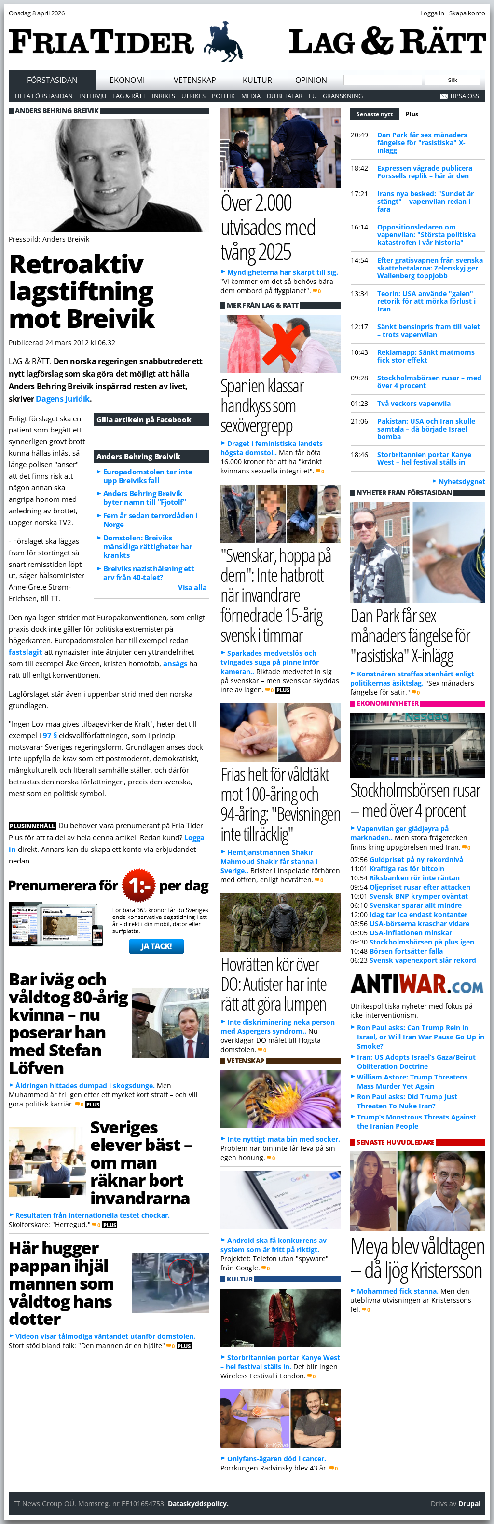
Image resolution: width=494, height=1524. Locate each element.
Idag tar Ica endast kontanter (418, 914)
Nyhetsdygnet (462, 481)
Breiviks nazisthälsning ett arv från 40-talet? (148, 573)
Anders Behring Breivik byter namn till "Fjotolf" (144, 497)
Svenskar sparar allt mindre (416, 905)
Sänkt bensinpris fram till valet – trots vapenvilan (428, 330)
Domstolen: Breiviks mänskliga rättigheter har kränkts (147, 546)
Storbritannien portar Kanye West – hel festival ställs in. (280, 1362)
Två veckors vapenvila (414, 403)
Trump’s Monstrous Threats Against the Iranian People (416, 1121)
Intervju (92, 96)
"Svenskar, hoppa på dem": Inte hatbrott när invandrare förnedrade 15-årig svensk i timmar (275, 594)
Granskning (343, 96)
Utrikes (193, 96)
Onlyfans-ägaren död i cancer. (276, 1458)
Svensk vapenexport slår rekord (423, 960)
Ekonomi (127, 80)
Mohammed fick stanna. (398, 1290)
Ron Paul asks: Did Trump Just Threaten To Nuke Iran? (407, 1101)
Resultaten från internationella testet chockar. (92, 1215)
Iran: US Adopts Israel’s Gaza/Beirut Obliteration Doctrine (416, 1061)
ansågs (175, 663)
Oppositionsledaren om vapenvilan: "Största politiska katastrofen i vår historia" (426, 234)
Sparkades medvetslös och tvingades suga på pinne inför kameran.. (269, 662)
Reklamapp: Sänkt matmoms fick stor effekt (426, 356)
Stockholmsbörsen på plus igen (422, 941)
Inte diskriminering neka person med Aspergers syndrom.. (277, 1026)
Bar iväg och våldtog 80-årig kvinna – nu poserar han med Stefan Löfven (68, 1023)
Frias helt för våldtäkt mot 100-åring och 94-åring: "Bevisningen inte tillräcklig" (280, 803)
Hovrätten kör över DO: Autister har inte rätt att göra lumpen (273, 983)
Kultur (257, 80)
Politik (223, 96)
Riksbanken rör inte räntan (415, 877)
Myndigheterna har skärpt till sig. (282, 272)
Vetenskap (195, 80)
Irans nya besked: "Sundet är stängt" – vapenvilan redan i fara (425, 201)
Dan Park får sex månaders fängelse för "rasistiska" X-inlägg (422, 142)
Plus (412, 114)
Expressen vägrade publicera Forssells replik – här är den (424, 171)
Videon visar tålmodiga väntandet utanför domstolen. (105, 1336)
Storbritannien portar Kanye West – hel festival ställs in (424, 458)
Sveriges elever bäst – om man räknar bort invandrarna (141, 1162)
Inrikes (163, 96)
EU (312, 96)
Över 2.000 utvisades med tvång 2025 (268, 226)
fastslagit (25, 652)
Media (251, 96)
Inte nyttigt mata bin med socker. (283, 1139)
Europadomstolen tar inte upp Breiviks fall (147, 476)
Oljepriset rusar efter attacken (420, 886)
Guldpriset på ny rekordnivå (416, 859)
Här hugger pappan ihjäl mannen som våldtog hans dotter (61, 1283)
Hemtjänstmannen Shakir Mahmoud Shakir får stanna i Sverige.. (268, 861)
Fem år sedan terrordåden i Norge (150, 520)
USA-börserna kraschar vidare (419, 923)
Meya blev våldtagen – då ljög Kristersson (417, 1257)
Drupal (469, 1503)
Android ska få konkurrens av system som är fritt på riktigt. (273, 1245)
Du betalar (284, 96)
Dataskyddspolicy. (198, 1503)
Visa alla (192, 587)
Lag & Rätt (129, 96)
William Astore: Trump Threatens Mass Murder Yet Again (412, 1081)
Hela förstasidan (44, 96)
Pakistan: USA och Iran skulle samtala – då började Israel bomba (426, 429)
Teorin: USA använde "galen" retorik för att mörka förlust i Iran (426, 301)
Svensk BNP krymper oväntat (419, 896)
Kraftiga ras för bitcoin (407, 868)
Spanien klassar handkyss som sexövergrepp (261, 404)
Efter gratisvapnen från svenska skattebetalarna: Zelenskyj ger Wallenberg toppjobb (430, 268)
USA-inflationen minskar (411, 932)
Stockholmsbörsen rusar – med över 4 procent (429, 381)
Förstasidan (52, 80)
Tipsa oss (464, 96)
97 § (50, 735)
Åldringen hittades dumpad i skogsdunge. (85, 1085)
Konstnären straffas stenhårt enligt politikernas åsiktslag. (412, 678)
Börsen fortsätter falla (406, 951)
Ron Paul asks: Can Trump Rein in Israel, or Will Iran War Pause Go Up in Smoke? (420, 1037)
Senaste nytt (378, 113)
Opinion (311, 80)
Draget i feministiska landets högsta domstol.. (271, 448)
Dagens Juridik (62, 398)
